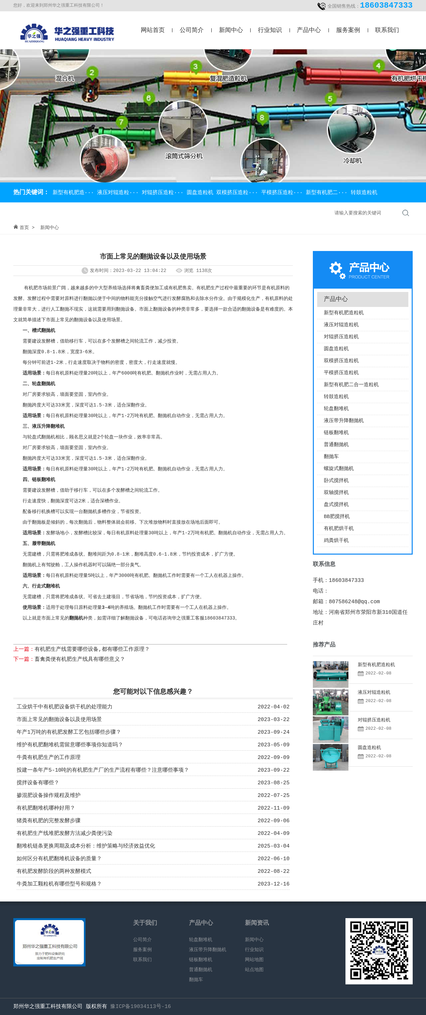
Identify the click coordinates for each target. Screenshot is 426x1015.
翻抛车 (331, 457)
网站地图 (254, 959)
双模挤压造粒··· (238, 193)
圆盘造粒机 (202, 193)
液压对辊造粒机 (341, 325)
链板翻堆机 (336, 433)
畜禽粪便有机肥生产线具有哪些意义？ (80, 659)
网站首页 (153, 30)
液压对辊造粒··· (119, 193)
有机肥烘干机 (339, 529)
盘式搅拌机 (336, 505)
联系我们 (387, 30)
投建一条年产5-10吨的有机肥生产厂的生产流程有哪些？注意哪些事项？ (103, 770)
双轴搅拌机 (336, 493)
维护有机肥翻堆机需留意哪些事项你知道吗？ (70, 745)
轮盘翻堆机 (336, 409)
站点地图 (254, 969)
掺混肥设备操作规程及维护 (49, 796)
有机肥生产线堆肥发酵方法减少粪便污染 (64, 834)
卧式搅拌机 (336, 481)
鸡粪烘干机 (336, 541)
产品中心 (309, 30)
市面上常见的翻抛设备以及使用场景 (59, 720)
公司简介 (192, 30)
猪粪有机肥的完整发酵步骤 (49, 821)
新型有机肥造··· (73, 193)
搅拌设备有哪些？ (38, 783)
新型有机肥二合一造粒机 (351, 385)
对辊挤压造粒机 (341, 337)
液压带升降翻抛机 (344, 421)
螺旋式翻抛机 (339, 469)
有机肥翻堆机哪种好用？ (46, 808)
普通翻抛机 (336, 445)
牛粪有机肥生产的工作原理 (49, 758)
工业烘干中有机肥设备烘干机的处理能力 (64, 707)
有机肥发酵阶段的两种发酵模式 (54, 872)
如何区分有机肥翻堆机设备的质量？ (59, 859)
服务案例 (348, 30)
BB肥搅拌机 (337, 517)
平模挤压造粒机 (341, 373)
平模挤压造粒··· (283, 193)
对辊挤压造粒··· (164, 193)
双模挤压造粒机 (341, 361)
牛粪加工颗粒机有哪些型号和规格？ (59, 884)
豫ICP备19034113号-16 (140, 1007)
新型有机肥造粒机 (344, 313)
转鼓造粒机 (364, 193)
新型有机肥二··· (328, 193)
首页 (24, 227)
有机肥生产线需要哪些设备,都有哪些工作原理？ (92, 649)
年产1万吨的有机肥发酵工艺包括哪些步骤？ (69, 732)
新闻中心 (231, 30)
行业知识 (270, 30)
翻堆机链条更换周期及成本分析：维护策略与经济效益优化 (86, 846)
